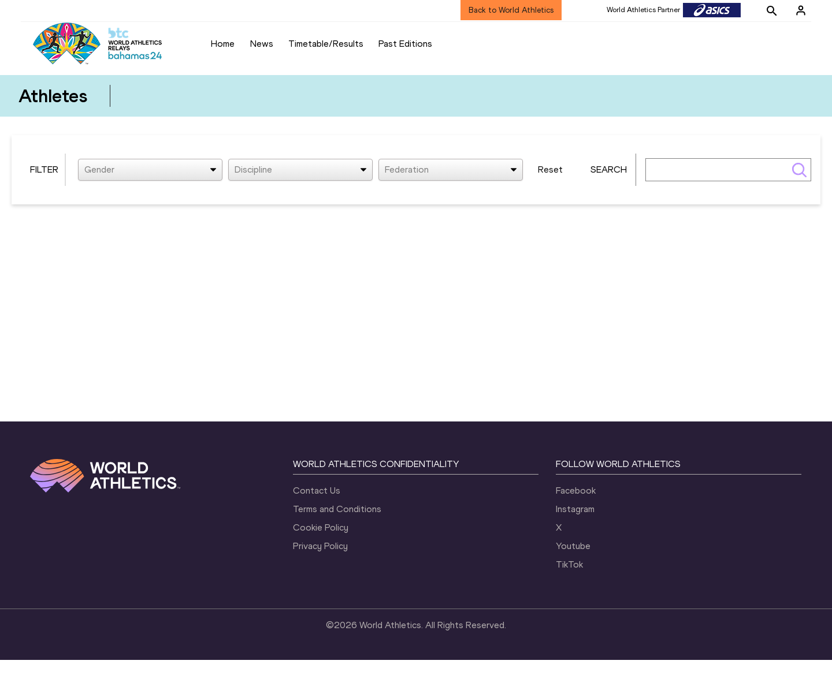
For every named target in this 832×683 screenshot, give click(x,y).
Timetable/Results (325, 43)
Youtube (573, 568)
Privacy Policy (320, 568)
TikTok (569, 587)
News (261, 43)
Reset (550, 192)
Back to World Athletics (511, 10)
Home (223, 43)
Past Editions (405, 43)
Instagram (575, 532)
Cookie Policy (320, 550)
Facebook (576, 513)
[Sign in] (800, 10)
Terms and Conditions (337, 532)
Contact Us (316, 513)
